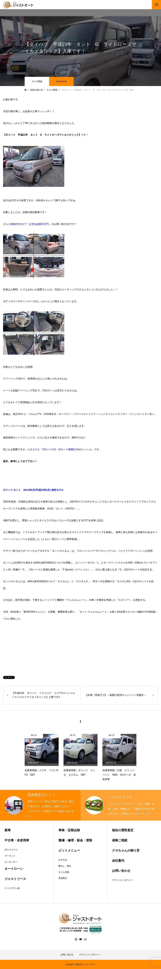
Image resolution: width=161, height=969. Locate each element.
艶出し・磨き (64, 866)
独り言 (34, 735)
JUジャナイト (11, 849)
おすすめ (62, 860)
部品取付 (62, 878)
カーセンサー (11, 862)
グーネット (10, 856)
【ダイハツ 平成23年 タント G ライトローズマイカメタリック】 (42, 134)
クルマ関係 (37, 81)
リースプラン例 (12, 888)
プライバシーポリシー (122, 880)
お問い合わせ (67, 954)
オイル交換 (63, 872)
